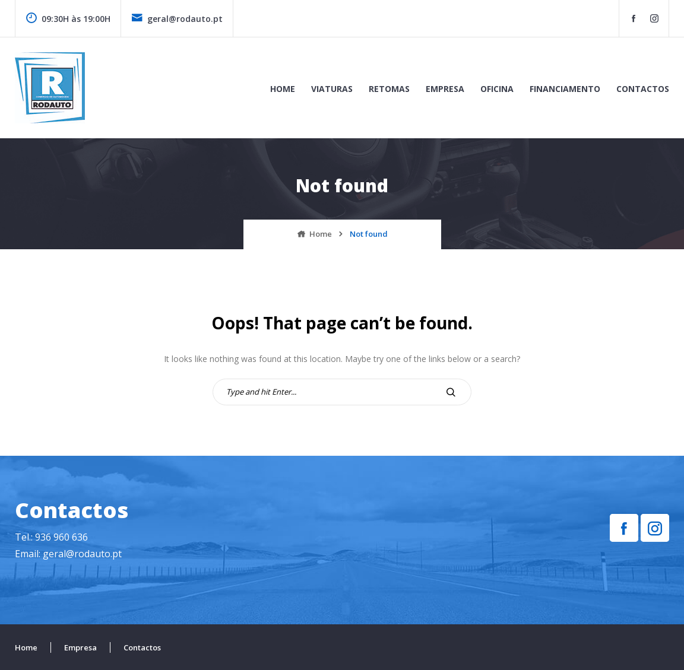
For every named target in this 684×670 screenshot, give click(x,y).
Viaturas (332, 88)
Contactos (642, 88)
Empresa (445, 88)
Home (282, 88)
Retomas (389, 88)
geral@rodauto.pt (177, 18)
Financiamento (565, 88)
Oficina (497, 88)
